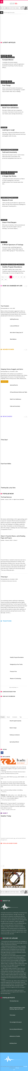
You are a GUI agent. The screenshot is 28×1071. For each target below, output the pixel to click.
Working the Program (7, 57)
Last (5, 279)
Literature (14, 105)
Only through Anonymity (9, 12)
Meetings (3, 264)
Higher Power (5, 105)
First (3, 277)
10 (21, 277)
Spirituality (14, 149)
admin (3, 499)
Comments (14, 717)
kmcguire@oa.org (5, 308)
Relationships (12, 264)
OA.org (17, 1067)
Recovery (4, 55)
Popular (2, 717)
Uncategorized (12, 172)
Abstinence (4, 581)
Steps (9, 55)
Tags (21, 717)
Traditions (21, 264)
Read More (5, 381)
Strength (25, 1066)
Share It (15, 540)
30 (2, 279)
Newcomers (9, 581)
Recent (8, 717)
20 (24, 277)
